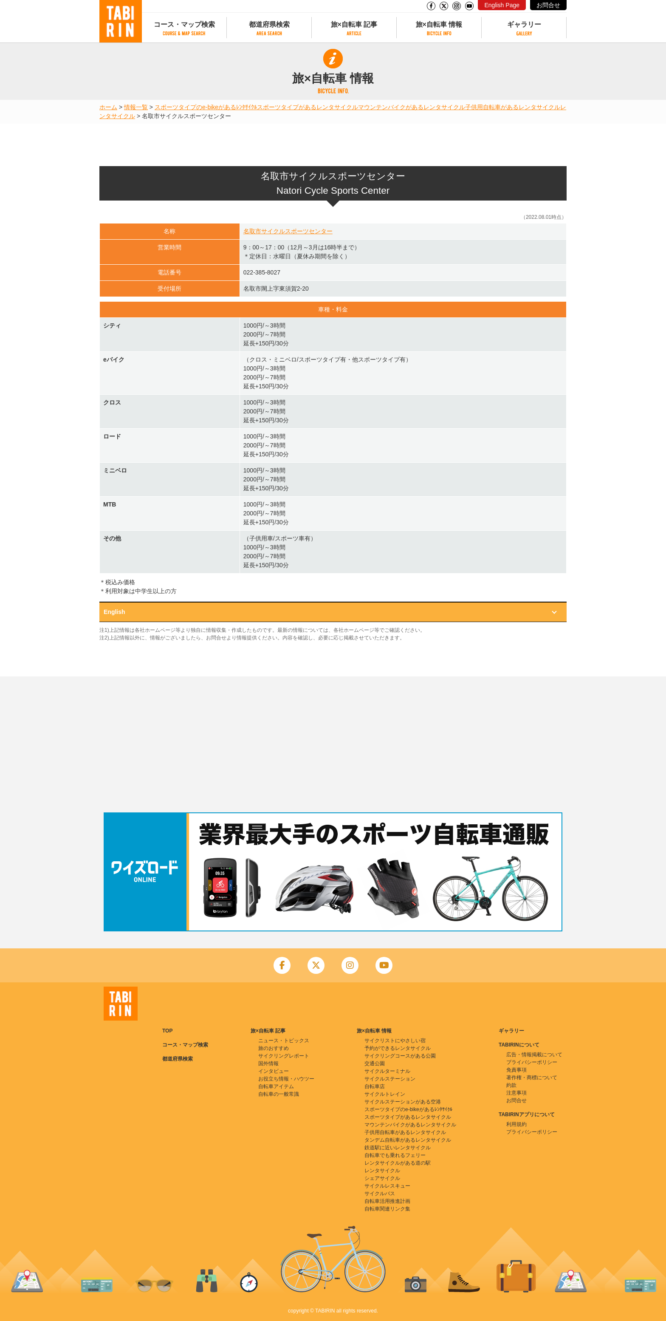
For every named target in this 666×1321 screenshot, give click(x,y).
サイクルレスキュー (387, 1186)
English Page (501, 5)
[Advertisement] (333, 744)
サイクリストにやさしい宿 (395, 1041)
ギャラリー (524, 24)
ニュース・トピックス (283, 1041)
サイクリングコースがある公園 (400, 1056)
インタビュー (273, 1071)
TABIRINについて (519, 1045)
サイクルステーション (389, 1079)
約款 (511, 1085)
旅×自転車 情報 (439, 24)
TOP (167, 1031)
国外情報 (268, 1063)
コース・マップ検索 (184, 24)
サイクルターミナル (387, 1071)
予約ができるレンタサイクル (397, 1048)
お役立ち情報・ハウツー (286, 1079)
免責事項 (516, 1070)
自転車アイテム (276, 1086)
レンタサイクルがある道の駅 (397, 1163)
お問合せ (548, 5)
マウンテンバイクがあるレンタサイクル (411, 107)
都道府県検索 (269, 24)
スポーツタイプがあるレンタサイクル (307, 107)
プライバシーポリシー (531, 1062)
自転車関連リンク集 (387, 1209)
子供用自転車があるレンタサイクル (512, 107)
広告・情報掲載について (534, 1055)
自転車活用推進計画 (387, 1201)
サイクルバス (379, 1194)
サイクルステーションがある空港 (402, 1102)
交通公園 (374, 1063)
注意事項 (516, 1093)
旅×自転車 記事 (354, 24)
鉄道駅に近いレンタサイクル (397, 1148)
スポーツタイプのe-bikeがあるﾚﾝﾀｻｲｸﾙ (206, 107)
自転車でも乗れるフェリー (395, 1155)
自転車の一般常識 (278, 1094)
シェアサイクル (382, 1178)
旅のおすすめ (273, 1048)
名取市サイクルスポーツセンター (288, 231)
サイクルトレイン (384, 1094)
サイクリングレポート (283, 1056)
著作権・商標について (531, 1078)
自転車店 (374, 1086)
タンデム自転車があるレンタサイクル (407, 1140)
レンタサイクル (382, 1171)
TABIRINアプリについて (527, 1114)
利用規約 (516, 1124)
